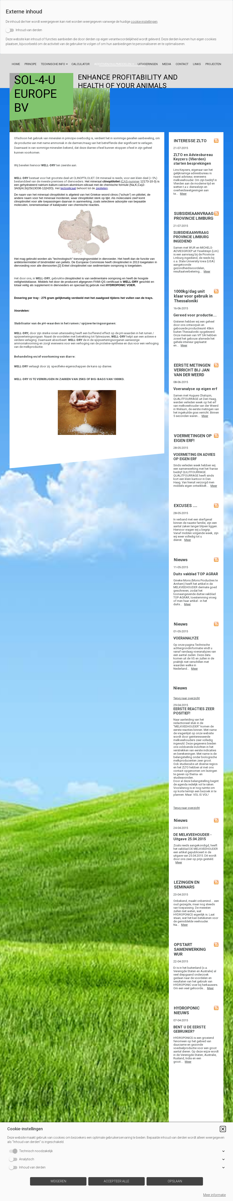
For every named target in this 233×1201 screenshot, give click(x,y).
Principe (30, 64)
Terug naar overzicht (186, 698)
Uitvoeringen (148, 64)
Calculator (80, 64)
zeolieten (102, 188)
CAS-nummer (130, 181)
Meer (183, 193)
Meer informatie (214, 1195)
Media (166, 64)
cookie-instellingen (144, 21)
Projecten (213, 64)
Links (197, 64)
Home (16, 64)
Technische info (53, 64)
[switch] (24, 30)
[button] (223, 1129)
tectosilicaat (68, 188)
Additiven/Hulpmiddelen (112, 64)
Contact (182, 64)
